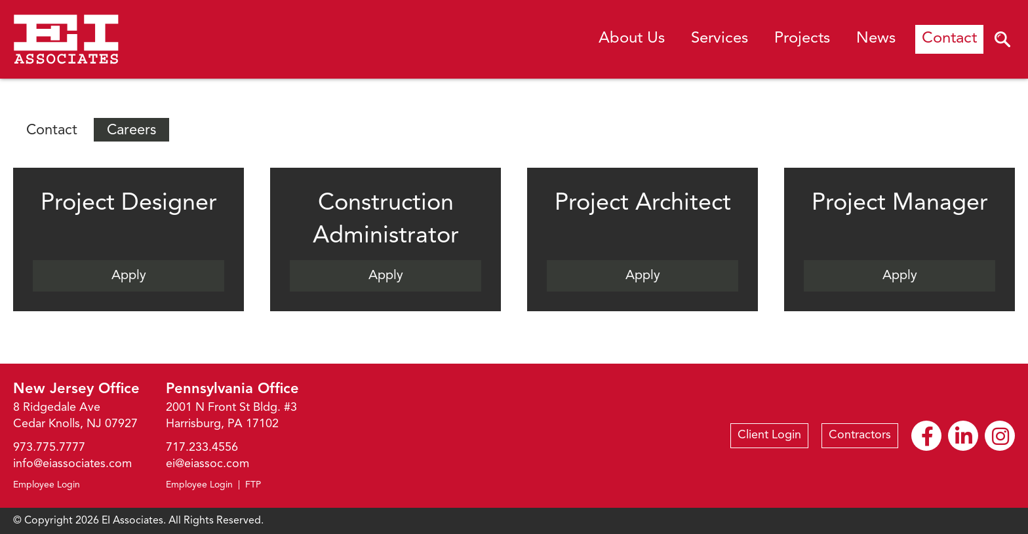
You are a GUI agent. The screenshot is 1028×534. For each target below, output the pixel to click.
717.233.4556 (202, 447)
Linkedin (963, 436)
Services (719, 39)
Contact (949, 39)
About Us (632, 39)
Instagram (1000, 436)
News (876, 39)
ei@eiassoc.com (207, 464)
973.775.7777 (49, 447)
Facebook (926, 436)
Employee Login (46, 484)
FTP (253, 484)
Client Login (769, 435)
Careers (131, 130)
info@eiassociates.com (72, 464)
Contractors (860, 435)
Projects (802, 39)
